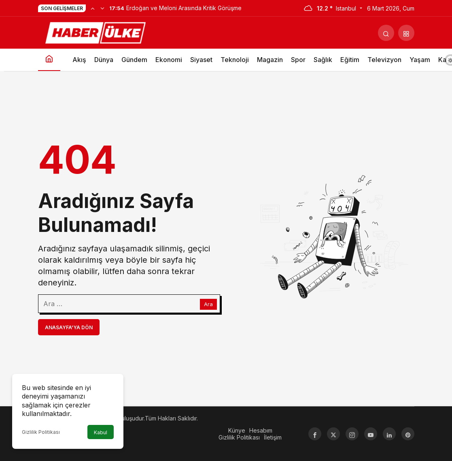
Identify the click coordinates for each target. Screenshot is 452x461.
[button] (406, 33)
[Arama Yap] (386, 33)
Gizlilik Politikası (41, 432)
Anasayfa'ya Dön (69, 327)
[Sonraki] (102, 8)
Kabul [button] (100, 432)
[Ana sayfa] (49, 60)
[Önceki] (93, 8)
